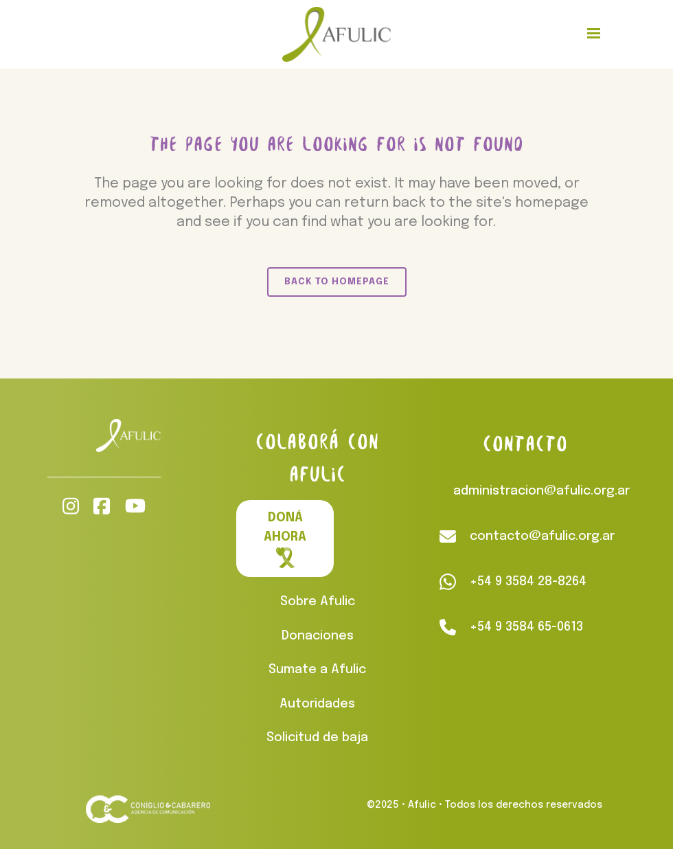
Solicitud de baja (317, 738)
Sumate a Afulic (317, 670)
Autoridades (317, 704)
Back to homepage (336, 282)
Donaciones (318, 636)
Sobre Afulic (317, 602)
